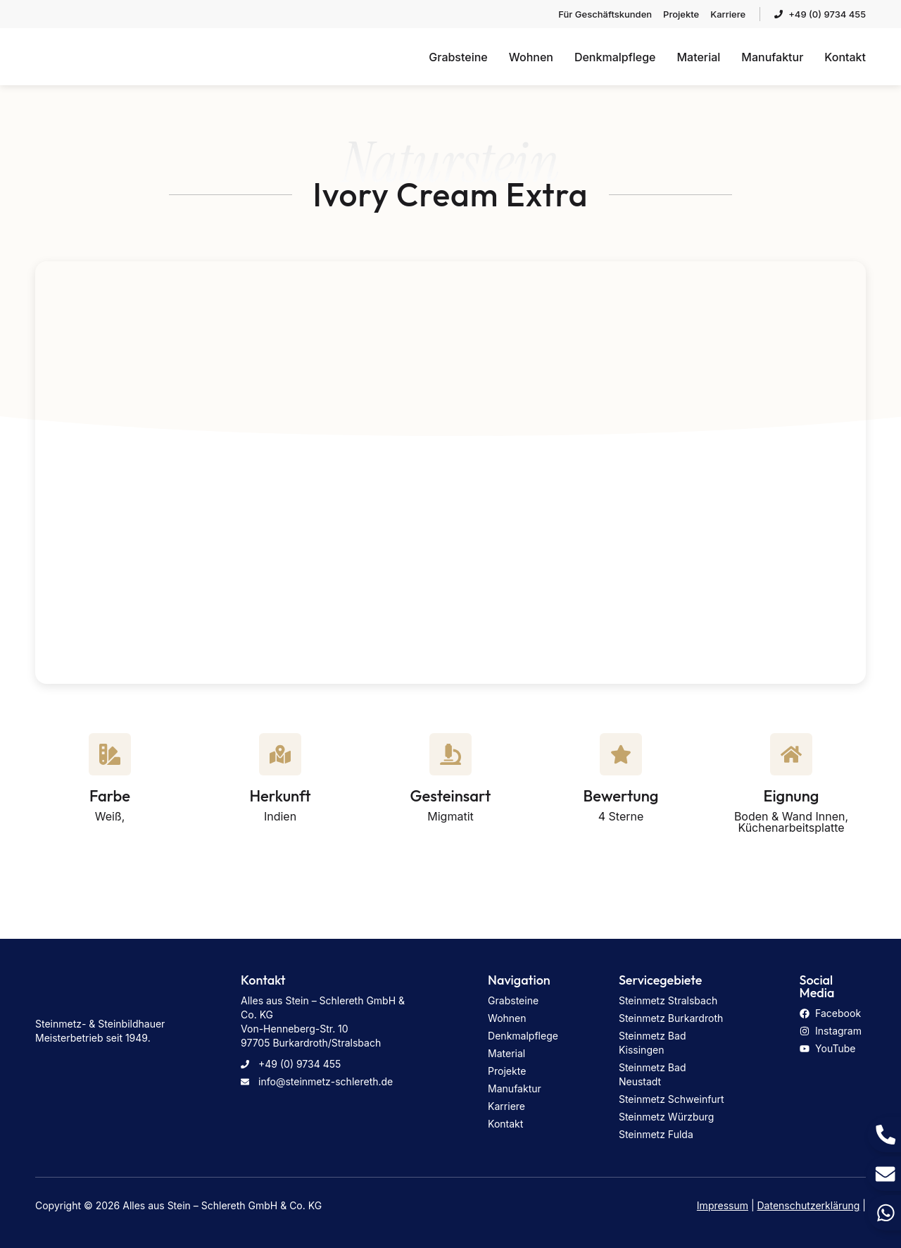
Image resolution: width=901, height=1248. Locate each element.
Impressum (722, 1205)
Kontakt (845, 57)
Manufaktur (772, 57)
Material (698, 57)
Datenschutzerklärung (808, 1205)
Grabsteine (458, 57)
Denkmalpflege (615, 57)
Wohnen (531, 57)
